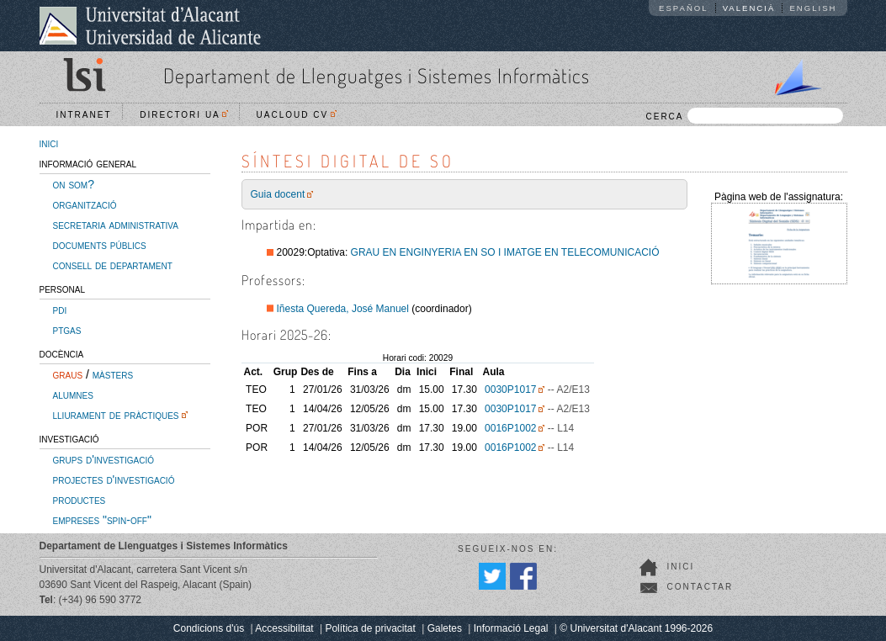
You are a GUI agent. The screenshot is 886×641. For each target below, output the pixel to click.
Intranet (84, 114)
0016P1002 (510, 428)
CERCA (743, 116)
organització (85, 204)
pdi (60, 309)
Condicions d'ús (208, 628)
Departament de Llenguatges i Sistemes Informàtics (376, 75)
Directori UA (184, 114)
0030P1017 (510, 389)
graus (68, 374)
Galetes (444, 628)
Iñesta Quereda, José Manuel (343, 309)
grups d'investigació (103, 459)
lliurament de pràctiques (116, 414)
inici (49, 143)
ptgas (67, 329)
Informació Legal (511, 628)
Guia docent (278, 194)
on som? (73, 184)
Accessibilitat (284, 628)
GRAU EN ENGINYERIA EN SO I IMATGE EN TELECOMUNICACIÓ (505, 252)
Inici (681, 566)
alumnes (73, 394)
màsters (113, 374)
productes (79, 499)
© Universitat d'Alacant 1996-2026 (636, 628)
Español (683, 8)
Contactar (700, 586)
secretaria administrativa (115, 224)
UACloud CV (297, 114)
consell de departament (112, 265)
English (812, 8)
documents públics (99, 245)
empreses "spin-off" (102, 520)
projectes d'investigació (114, 479)
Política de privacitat (370, 628)
